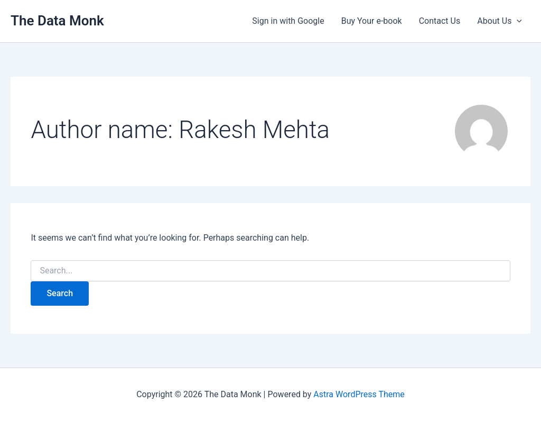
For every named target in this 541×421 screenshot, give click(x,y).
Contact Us (440, 21)
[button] (516, 21)
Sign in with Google (288, 21)
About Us (499, 21)
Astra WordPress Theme (358, 394)
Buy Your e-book (371, 21)
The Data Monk (57, 21)
